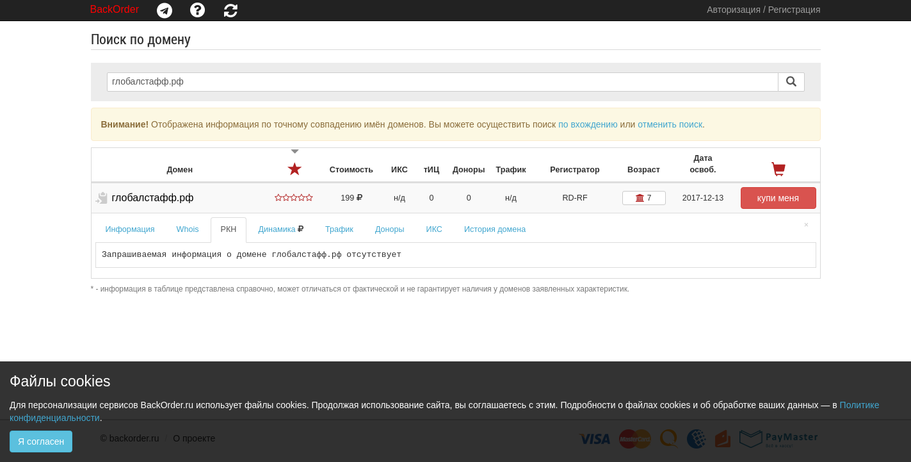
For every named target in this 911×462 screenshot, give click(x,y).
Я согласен (41, 441)
